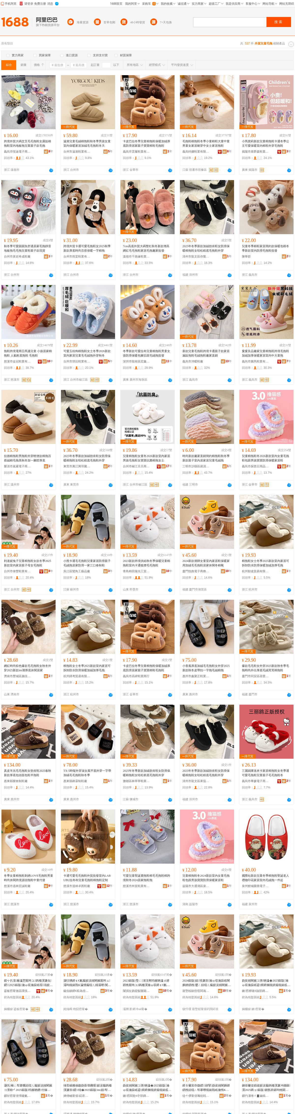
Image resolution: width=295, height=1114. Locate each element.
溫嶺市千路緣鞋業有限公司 (136, 256)
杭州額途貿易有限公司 (255, 571)
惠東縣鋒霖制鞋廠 (75, 781)
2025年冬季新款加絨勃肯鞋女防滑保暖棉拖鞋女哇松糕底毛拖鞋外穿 (206, 248)
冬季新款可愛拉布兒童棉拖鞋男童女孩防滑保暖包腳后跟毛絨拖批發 (146, 353)
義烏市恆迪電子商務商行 (17, 151)
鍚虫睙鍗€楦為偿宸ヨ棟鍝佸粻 (76, 991)
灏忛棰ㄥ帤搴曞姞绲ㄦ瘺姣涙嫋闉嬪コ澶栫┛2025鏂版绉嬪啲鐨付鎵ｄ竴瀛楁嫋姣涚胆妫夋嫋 (28, 1088)
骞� (49, 990)
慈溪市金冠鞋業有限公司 (17, 361)
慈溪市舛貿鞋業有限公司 (136, 886)
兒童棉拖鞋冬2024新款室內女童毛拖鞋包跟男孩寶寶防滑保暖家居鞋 (206, 878)
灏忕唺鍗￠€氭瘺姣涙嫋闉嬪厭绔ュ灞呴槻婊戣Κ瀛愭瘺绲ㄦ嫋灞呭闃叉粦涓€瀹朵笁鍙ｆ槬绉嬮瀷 (87, 983)
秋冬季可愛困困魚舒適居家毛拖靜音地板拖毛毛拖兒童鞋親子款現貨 (27, 248)
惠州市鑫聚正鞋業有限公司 (195, 676)
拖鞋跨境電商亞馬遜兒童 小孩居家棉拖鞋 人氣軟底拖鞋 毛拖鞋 (28, 353)
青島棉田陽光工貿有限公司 (136, 571)
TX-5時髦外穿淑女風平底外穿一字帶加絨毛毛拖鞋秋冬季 (87, 773)
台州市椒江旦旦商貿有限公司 (136, 466)
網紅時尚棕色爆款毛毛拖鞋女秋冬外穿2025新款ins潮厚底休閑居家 (27, 668)
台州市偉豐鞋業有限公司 (17, 571)
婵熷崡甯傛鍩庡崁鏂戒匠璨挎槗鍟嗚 (76, 1096)
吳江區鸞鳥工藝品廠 (76, 571)
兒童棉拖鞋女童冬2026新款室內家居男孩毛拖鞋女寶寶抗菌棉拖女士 (146, 458)
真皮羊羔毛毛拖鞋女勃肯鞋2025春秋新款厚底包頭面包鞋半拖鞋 (27, 773)
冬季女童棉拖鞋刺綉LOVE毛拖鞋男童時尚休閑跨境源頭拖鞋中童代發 (28, 878)
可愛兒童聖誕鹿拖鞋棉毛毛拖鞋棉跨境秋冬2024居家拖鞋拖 (146, 878)
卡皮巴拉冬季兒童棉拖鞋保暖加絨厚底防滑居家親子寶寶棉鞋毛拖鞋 (146, 143)
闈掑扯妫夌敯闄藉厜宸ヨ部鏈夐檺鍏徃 (136, 991)
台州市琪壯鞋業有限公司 (76, 361)
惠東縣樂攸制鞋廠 (16, 781)
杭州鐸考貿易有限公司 (76, 676)
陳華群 (246, 256)
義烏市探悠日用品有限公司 (255, 466)
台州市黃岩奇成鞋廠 (17, 256)
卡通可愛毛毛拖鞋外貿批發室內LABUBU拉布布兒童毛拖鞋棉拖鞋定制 (87, 878)
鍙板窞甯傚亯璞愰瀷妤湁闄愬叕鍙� (17, 991)
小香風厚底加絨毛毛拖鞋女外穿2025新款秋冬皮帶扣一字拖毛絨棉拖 (206, 668)
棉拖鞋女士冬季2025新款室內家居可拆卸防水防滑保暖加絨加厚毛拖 (265, 563)
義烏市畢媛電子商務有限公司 (255, 781)
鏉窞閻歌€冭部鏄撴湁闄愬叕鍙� (136, 1096)
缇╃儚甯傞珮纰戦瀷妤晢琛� (195, 1096)
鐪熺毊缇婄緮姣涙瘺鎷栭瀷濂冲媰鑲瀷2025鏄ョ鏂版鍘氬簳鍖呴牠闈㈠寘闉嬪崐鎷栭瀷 (266, 1088)
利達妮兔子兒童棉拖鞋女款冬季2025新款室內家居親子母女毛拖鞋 (27, 563)
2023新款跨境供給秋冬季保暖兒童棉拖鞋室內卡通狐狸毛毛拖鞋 (146, 563)
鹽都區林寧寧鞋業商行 (136, 781)
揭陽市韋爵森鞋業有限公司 (255, 151)
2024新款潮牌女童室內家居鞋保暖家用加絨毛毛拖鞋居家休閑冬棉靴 (206, 563)
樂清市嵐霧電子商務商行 (17, 466)
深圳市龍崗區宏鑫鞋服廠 (136, 361)
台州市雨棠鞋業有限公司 (76, 256)
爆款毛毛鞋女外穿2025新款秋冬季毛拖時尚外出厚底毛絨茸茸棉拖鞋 (265, 668)
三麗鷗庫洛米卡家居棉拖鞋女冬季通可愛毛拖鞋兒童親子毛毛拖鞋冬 (265, 773)
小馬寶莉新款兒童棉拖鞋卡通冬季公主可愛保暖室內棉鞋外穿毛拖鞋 (265, 143)
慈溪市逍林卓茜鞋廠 (76, 886)
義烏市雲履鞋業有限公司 (136, 151)
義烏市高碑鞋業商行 (136, 676)
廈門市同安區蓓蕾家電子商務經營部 (255, 676)
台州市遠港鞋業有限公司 (76, 151)
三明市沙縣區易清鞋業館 (195, 466)
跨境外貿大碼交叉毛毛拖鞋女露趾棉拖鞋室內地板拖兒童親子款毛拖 (27, 143)
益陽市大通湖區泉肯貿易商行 (195, 886)
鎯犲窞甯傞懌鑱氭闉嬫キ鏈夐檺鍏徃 (17, 1096)
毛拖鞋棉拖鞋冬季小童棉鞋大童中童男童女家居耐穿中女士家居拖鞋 (206, 143)
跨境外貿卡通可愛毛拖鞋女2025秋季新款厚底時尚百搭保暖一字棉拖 (87, 248)
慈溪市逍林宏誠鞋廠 (17, 886)
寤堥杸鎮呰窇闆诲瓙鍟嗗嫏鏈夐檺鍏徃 (195, 991)
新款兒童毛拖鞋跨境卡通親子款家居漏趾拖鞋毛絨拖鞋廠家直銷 (206, 353)
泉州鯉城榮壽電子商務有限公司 (255, 886)
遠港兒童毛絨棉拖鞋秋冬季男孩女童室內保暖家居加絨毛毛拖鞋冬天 (87, 143)
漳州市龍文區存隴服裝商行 (195, 256)
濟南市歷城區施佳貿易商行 (17, 676)
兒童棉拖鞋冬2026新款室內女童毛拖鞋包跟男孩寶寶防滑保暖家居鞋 (265, 458)
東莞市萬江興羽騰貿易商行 (76, 466)
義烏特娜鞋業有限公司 (195, 151)
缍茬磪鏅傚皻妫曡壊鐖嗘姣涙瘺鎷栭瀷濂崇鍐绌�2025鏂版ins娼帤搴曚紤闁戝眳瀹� (87, 1088)
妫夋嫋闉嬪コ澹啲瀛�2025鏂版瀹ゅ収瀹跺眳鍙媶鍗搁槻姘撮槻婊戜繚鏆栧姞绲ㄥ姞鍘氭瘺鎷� (266, 983)
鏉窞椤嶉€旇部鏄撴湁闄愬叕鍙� (255, 991)
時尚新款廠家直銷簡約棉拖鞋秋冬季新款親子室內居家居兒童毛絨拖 (206, 458)
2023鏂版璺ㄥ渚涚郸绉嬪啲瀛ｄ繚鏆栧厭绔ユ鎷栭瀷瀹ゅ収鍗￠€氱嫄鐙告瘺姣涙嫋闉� (146, 983)
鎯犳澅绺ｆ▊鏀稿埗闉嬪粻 (255, 1096)
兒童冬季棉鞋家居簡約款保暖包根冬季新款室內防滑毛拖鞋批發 (265, 248)
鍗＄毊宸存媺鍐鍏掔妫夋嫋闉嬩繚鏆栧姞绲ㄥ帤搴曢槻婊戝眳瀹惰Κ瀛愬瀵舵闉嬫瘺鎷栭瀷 (206, 1088)
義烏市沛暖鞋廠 (192, 361)
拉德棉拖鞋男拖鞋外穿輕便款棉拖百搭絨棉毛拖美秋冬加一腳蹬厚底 (27, 458)
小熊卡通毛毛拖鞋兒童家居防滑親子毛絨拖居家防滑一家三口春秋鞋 (87, 563)
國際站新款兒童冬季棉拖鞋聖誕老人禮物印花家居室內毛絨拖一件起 (265, 878)
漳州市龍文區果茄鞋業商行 (195, 781)
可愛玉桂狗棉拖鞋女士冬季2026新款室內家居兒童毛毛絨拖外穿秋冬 (87, 353)
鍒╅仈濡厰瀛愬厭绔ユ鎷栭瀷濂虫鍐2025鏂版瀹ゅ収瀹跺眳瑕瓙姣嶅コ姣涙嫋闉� (28, 983)
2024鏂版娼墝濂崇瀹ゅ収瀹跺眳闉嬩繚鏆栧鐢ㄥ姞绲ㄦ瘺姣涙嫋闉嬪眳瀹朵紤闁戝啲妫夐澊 (206, 983)
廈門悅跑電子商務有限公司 (195, 571)
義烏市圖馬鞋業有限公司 (255, 361)
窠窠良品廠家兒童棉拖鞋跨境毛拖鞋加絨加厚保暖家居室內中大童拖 (265, 353)
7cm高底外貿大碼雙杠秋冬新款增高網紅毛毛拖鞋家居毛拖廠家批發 (146, 248)
